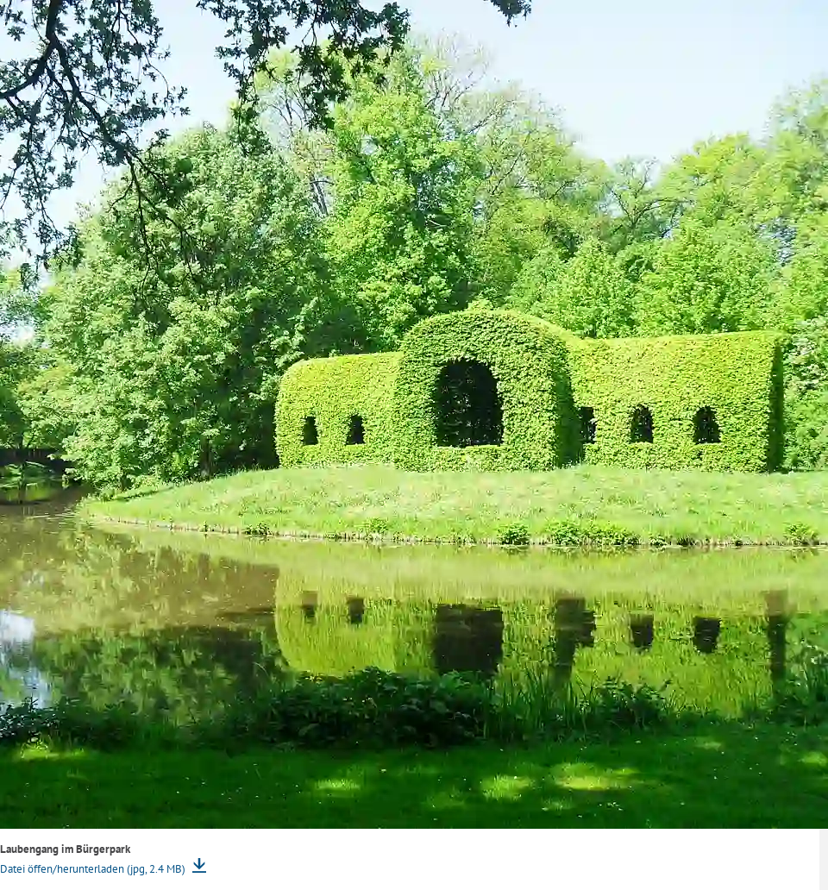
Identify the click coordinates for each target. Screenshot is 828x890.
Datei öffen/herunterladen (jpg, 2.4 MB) (94, 869)
